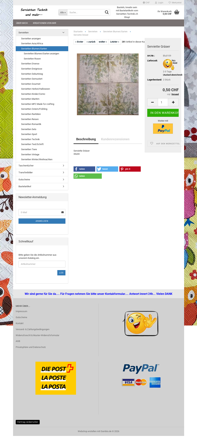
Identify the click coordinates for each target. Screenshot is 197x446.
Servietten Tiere (29, 149)
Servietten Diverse (30, 63)
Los (61, 273)
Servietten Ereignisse (31, 68)
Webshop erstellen (87, 431)
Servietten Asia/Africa (32, 43)
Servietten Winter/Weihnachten (36, 159)
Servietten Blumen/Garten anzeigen (41, 53)
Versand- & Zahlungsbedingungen (32, 329)
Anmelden (42, 221)
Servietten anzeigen (31, 38)
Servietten (24, 32)
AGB (18, 341)
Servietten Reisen (30, 119)
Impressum (21, 311)
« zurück (91, 41)
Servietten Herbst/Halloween (35, 89)
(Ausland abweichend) (172, 75)
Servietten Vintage (30, 154)
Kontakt (19, 323)
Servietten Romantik (31, 124)
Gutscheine (24, 179)
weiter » (103, 41)
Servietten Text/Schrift (32, 144)
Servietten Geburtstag (32, 74)
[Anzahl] (163, 102)
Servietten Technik (30, 139)
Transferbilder (26, 172)
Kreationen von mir (44, 23)
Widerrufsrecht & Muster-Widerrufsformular (37, 335)
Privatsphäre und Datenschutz (31, 347)
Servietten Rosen (32, 58)
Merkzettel (175, 2)
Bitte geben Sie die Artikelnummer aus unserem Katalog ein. (37, 257)
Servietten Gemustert (31, 78)
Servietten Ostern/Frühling (34, 109)
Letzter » (114, 41)
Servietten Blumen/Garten (34, 48)
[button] (146, 2)
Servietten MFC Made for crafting (37, 104)
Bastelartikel (25, 186)
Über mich (22, 23)
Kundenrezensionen (115, 139)
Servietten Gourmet (30, 84)
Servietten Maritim (30, 99)
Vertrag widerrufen (27, 422)
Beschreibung (86, 139)
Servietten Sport (29, 134)
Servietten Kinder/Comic (33, 94)
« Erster (79, 41)
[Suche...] (62, 12)
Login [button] (159, 2)
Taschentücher (26, 165)
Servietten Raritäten (31, 114)
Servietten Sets (28, 129)
